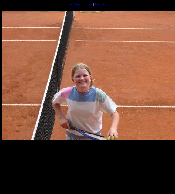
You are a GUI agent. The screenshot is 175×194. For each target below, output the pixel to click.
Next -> (100, 4)
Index (87, 4)
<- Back (74, 4)
